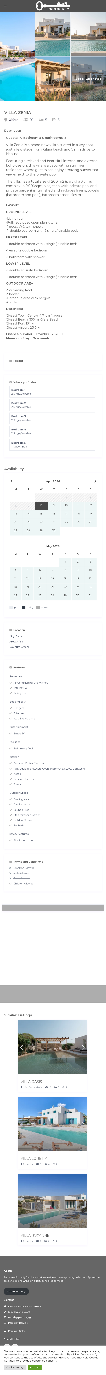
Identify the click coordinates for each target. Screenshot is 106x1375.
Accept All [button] (35, 1367)
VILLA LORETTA (34, 1158)
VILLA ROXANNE (35, 1235)
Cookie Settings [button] (15, 1367)
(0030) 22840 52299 (19, 1311)
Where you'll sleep (23, 382)
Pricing (16, 360)
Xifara (13, 120)
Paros (18, 636)
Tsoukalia (28, 1164)
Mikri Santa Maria (32, 1087)
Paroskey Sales (16, 1331)
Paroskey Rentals (17, 1322)
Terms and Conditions (26, 861)
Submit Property (16, 1291)
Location (17, 630)
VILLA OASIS (31, 1082)
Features (17, 667)
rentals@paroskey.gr (20, 1317)
